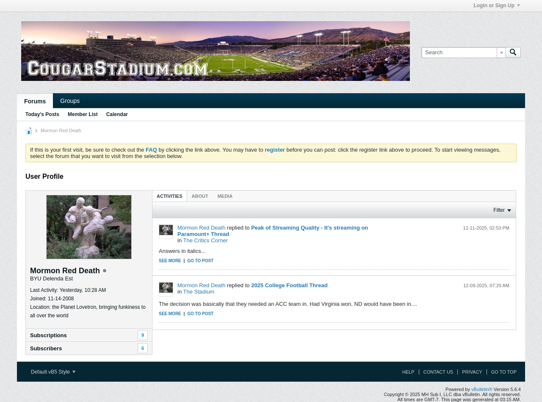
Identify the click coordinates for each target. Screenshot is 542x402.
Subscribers (46, 348)
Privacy (472, 371)
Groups (70, 100)
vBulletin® (481, 389)
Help (408, 371)
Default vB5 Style (53, 372)
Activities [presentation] (170, 196)
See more (170, 260)
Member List (83, 114)
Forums (35, 101)
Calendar (117, 114)
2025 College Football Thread (289, 285)
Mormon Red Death (201, 228)
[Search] (463, 52)
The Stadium (199, 291)
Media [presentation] (225, 196)
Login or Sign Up (496, 5)
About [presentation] (200, 196)
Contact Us (438, 371)
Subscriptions (48, 335)
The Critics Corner (205, 240)
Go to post (200, 260)
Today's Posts (42, 114)
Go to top (504, 371)
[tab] (169, 196)
